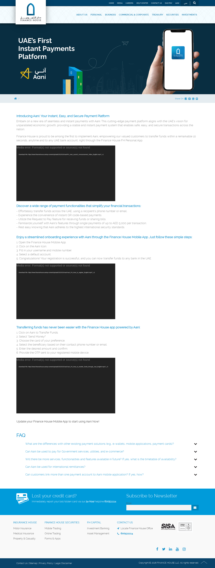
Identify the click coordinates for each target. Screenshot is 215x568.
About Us (81, 14)
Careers (129, 3)
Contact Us (156, 3)
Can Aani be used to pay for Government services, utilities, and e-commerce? (74, 451)
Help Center (142, 3)
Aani (177, 3)
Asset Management (98, 533)
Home (111, 3)
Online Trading (53, 533)
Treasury (157, 14)
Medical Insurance (23, 533)
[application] (65, 173)
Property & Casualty (24, 538)
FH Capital (94, 522)
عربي (185, 3)
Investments (189, 14)
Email (128, 503)
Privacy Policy (46, 563)
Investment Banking (98, 528)
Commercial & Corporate (134, 14)
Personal (96, 14)
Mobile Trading (53, 528)
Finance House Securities (62, 522)
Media (119, 3)
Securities (172, 14)
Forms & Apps (53, 538)
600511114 (110, 501)
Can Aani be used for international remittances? (55, 466)
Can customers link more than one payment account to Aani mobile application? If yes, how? (84, 474)
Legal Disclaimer (63, 563)
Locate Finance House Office (137, 528)
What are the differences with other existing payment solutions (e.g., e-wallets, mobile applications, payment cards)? (99, 443)
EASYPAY (168, 3)
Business (110, 14)
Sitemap (33, 563)
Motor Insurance (22, 528)
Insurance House (25, 522)
